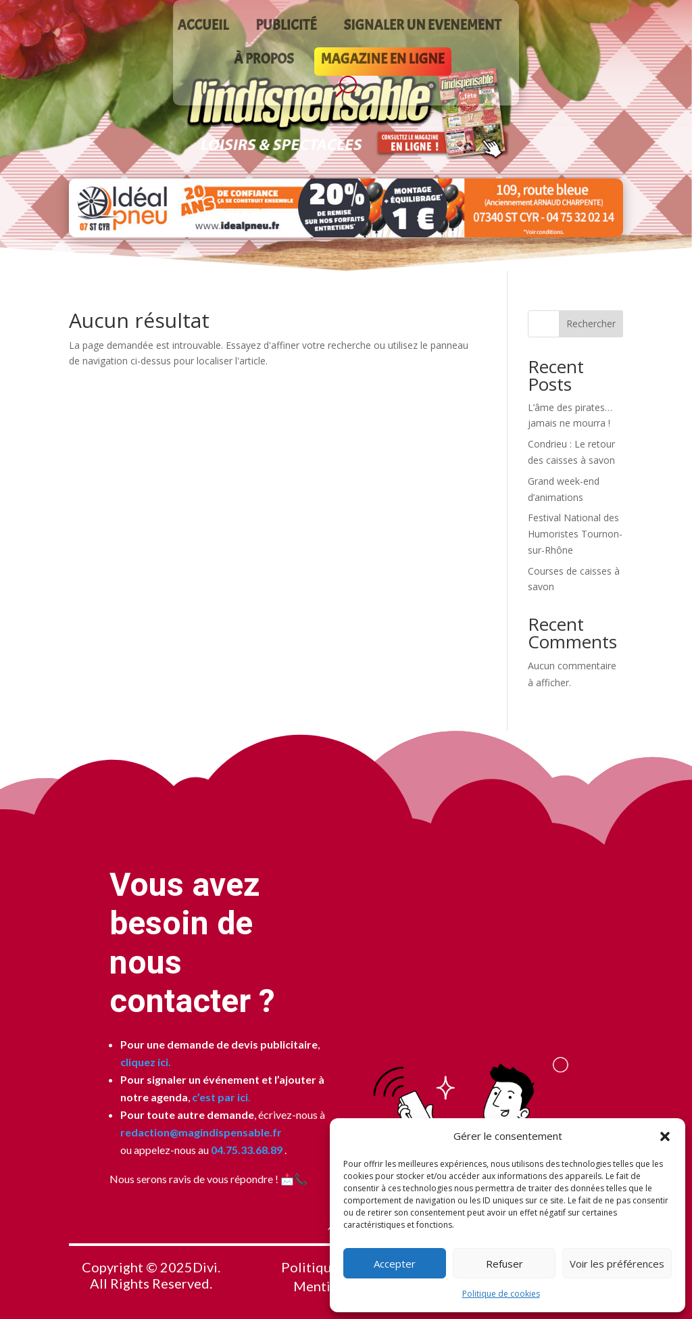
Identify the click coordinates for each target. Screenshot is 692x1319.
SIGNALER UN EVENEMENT (422, 27)
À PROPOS (264, 61)
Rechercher (591, 323)
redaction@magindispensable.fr (201, 1132)
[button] (665, 1136)
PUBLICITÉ (285, 27)
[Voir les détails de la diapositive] (345, 207)
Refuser (504, 1263)
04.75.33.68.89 (245, 1149)
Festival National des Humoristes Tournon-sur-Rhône (575, 533)
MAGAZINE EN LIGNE (383, 61)
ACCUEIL (202, 27)
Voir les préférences (617, 1263)
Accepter (395, 1263)
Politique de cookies (501, 1293)
